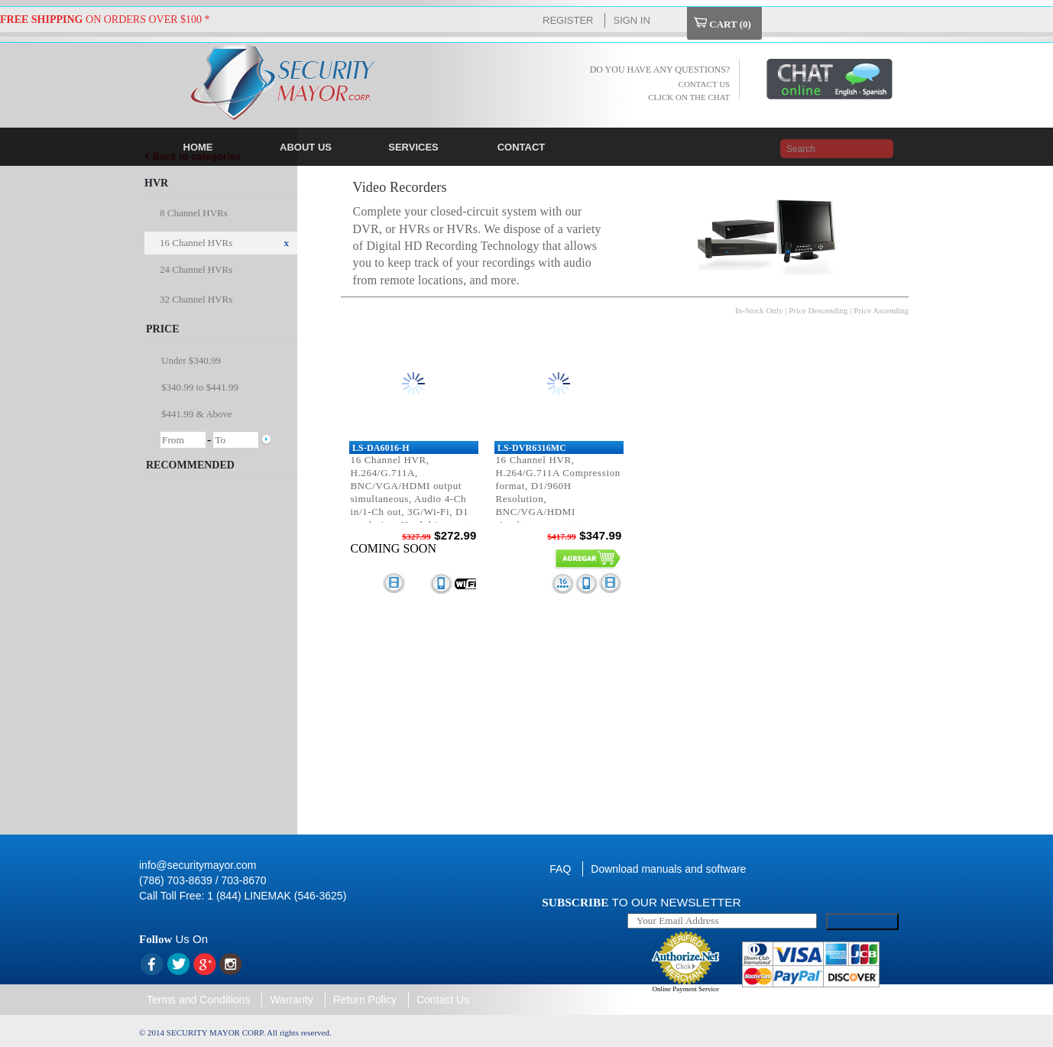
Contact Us (442, 1000)
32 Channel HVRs (196, 299)
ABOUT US (306, 147)
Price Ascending (881, 310)
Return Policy (365, 1000)
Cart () (722, 23)
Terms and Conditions (198, 1000)
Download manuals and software (668, 869)
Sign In (631, 20)
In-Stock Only (759, 310)
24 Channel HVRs (196, 269)
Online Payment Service (685, 989)
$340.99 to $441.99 (199, 387)
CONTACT (521, 147)
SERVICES (413, 147)
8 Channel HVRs (194, 213)
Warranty (291, 1000)
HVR (156, 183)
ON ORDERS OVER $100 (101, 19)
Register (568, 20)
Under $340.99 (191, 360)
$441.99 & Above (196, 414)
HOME (198, 147)
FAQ (560, 869)
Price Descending (818, 310)
